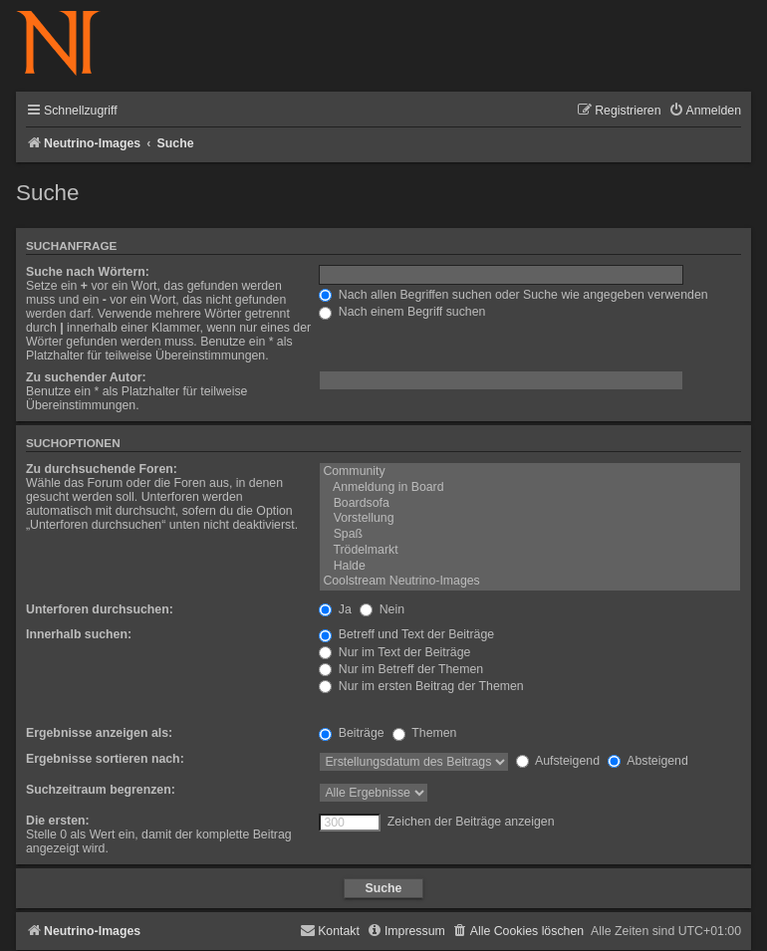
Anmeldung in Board (530, 488)
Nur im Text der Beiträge (394, 652)
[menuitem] (704, 111)
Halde (530, 567)
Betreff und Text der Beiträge (406, 634)
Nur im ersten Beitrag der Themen (421, 686)
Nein (382, 609)
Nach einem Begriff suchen (402, 312)
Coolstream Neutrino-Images (530, 582)
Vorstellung (530, 519)
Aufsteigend (558, 761)
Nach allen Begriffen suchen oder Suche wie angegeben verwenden (513, 295)
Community (530, 472)
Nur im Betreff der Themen (401, 669)
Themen (424, 733)
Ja (335, 609)
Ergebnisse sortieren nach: (105, 759)
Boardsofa (530, 504)
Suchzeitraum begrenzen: (100, 790)
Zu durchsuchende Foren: (101, 469)
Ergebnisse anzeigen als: (99, 733)
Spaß (530, 535)
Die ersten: (58, 821)
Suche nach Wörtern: (87, 272)
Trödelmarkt (530, 551)
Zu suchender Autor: (86, 377)
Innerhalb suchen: (78, 634)
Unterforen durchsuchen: (99, 609)
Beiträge (351, 733)
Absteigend (647, 761)
